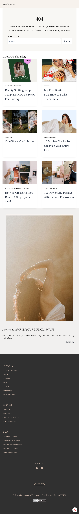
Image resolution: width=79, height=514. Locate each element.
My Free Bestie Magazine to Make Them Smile (55, 94)
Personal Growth (52, 188)
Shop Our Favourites (11, 441)
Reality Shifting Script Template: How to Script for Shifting (20, 94)
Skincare (6, 378)
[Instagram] (42, 468)
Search (67, 41)
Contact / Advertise (11, 417)
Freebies (18, 86)
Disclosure (47, 495)
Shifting (8, 86)
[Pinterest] (37, 468)
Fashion (8, 137)
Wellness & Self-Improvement (18, 188)
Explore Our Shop (10, 437)
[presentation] (20, 70)
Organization (50, 137)
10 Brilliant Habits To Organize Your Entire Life (57, 146)
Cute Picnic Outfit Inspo (19, 141)
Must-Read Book (10, 452)
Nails (5, 382)
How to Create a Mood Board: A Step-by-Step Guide (19, 197)
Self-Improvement (10, 370)
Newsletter (7, 413)
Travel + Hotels (9, 394)
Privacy (37, 495)
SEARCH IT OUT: (15, 36)
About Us (6, 409)
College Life (7, 390)
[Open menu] (74, 4)
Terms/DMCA (60, 495)
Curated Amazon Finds (12, 445)
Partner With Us (9, 421)
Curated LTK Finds (10, 448)
